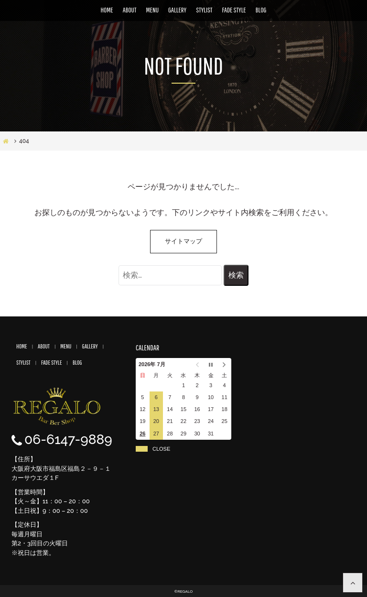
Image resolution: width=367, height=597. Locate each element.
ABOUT (130, 10)
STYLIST (204, 10)
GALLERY (177, 10)
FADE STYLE (234, 10)
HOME (107, 10)
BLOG (261, 10)
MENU (152, 10)
